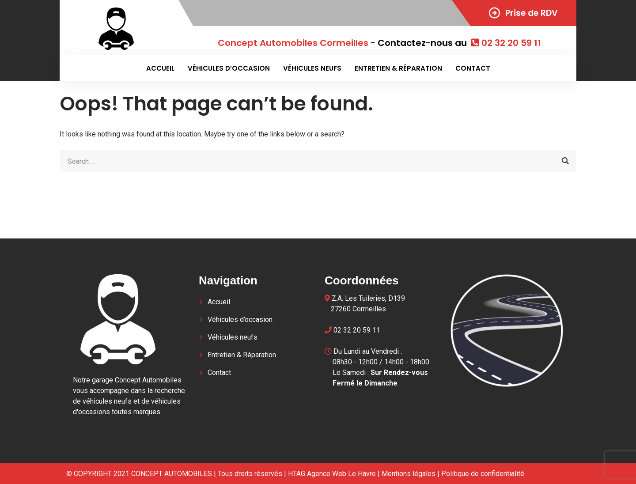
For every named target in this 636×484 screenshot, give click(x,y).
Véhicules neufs (312, 68)
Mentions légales (408, 473)
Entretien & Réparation (398, 68)
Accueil (160, 68)
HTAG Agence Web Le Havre (332, 473)
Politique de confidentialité (482, 473)
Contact (472, 68)
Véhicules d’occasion (229, 68)
